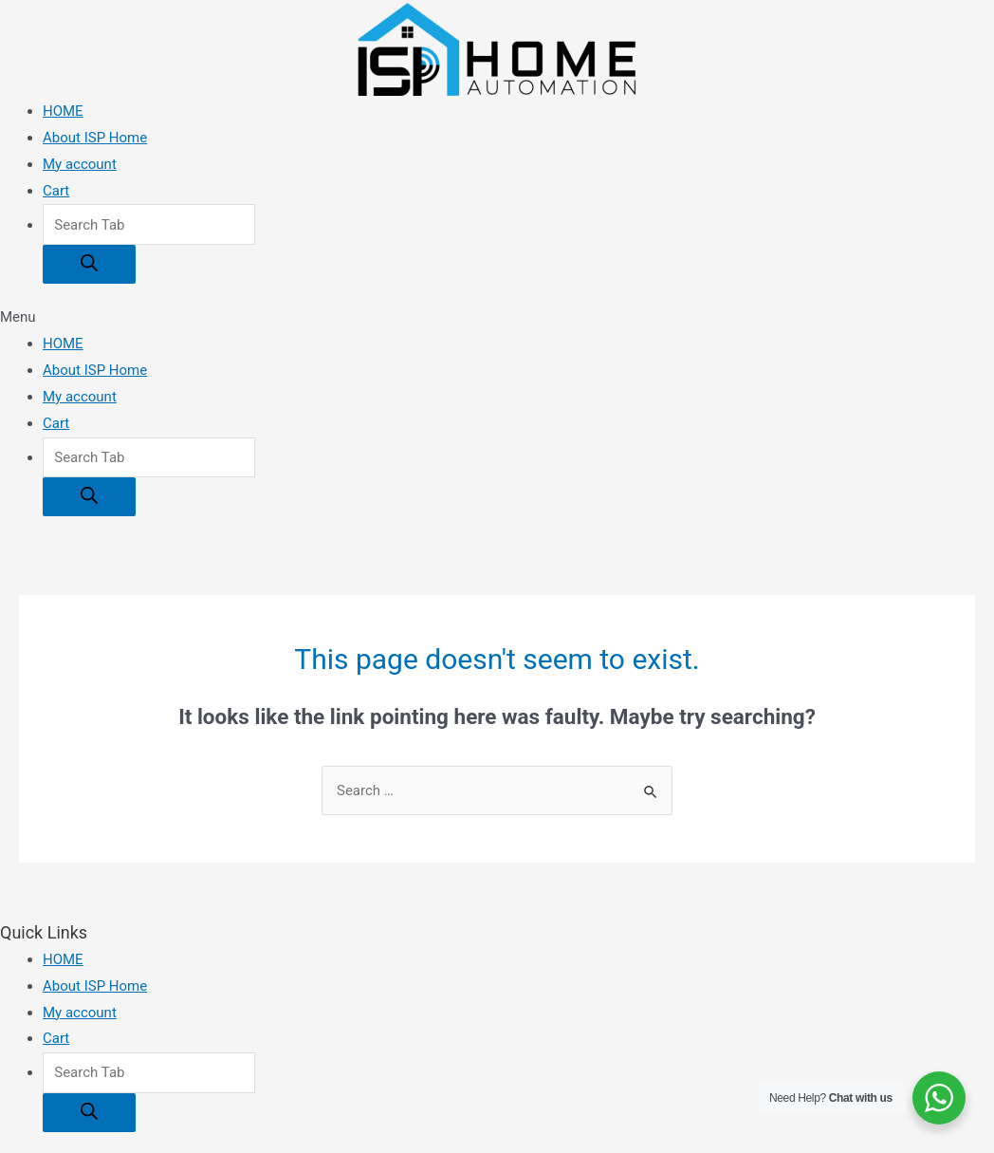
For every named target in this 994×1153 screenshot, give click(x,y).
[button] (497, 318)
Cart (56, 190)
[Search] (89, 264)
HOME (63, 111)
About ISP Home (95, 137)
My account (80, 164)
